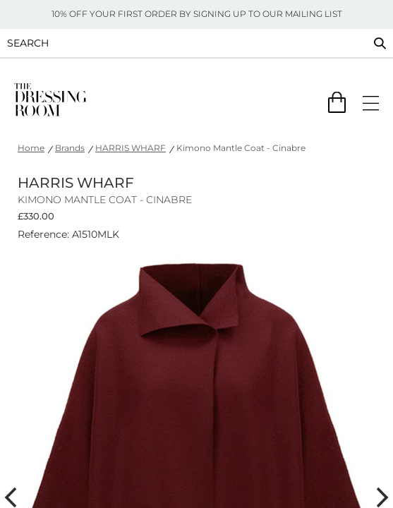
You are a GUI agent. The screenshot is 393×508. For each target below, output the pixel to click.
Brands (70, 148)
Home (31, 148)
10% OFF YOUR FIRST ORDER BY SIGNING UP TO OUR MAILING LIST (197, 13)
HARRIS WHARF (130, 148)
